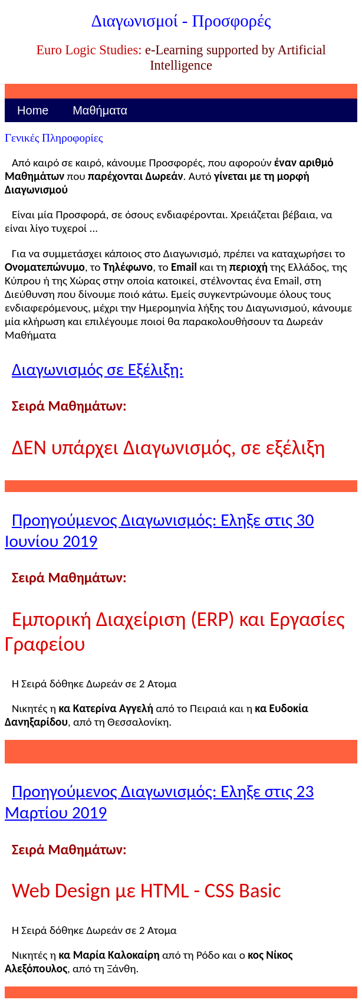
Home (32, 110)
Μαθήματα (100, 110)
